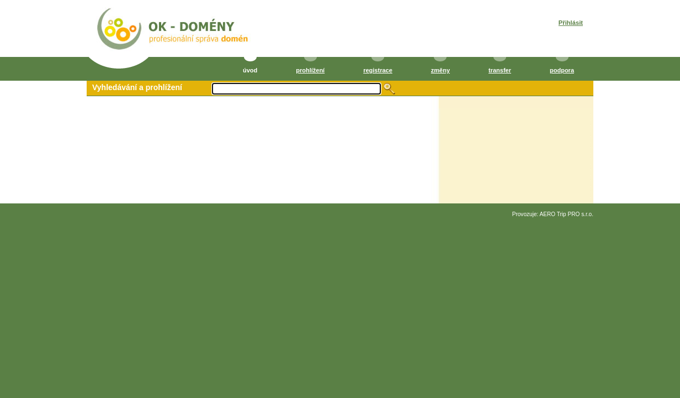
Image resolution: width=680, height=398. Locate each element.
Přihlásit (571, 22)
